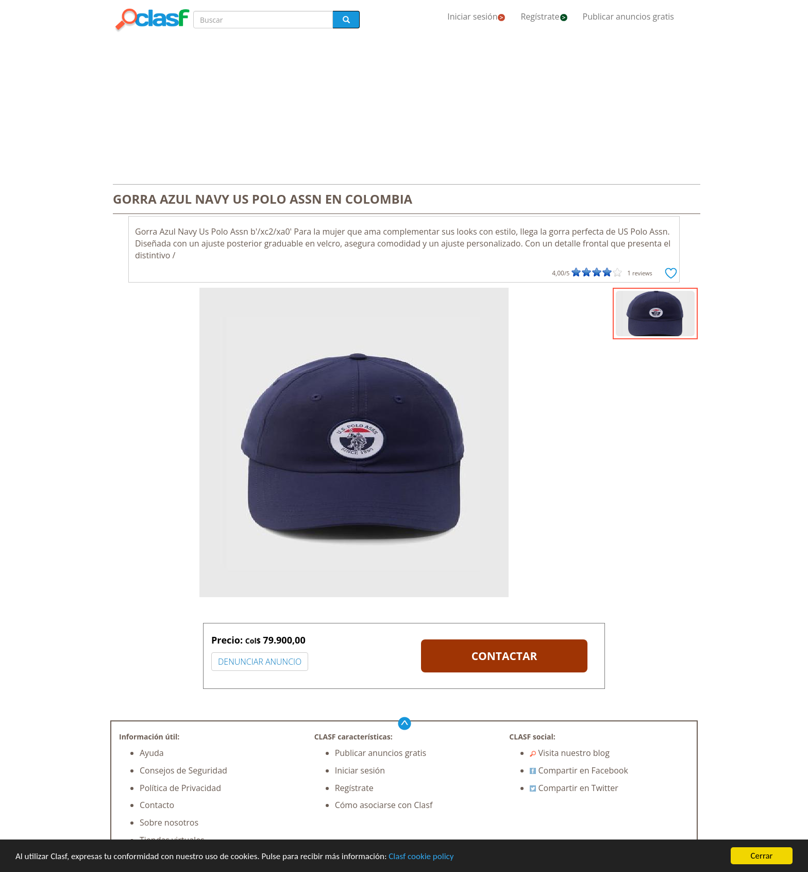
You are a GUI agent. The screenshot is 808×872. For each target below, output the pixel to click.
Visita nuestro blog (570, 753)
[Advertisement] (404, 109)
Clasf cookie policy (421, 856)
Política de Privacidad (180, 788)
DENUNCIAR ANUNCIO (259, 661)
